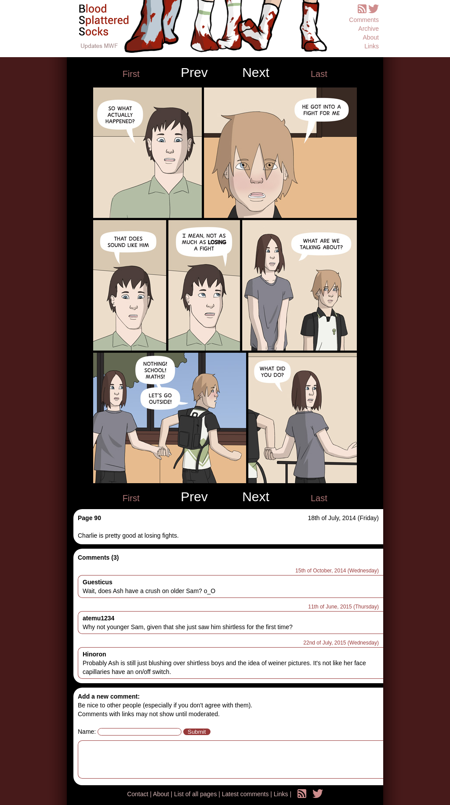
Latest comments (246, 794)
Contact (138, 794)
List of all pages (196, 794)
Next (255, 72)
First (131, 74)
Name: (87, 731)
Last (319, 74)
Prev (194, 72)
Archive (368, 28)
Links (371, 46)
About (371, 37)
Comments (364, 19)
